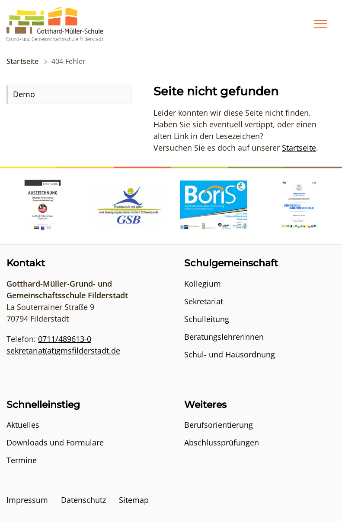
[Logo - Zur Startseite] (54, 23)
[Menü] (320, 24)
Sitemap (134, 500)
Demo (24, 94)
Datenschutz (83, 500)
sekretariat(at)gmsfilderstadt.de (63, 350)
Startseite (22, 61)
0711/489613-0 (64, 339)
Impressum (27, 500)
